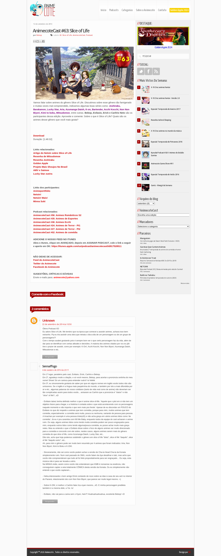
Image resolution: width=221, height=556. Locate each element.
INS (189, 552)
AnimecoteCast (79, 35)
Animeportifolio (41, 191)
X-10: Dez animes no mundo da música (166, 131)
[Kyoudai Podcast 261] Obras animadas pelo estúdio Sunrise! (161, 269)
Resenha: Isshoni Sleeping (161, 120)
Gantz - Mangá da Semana (161, 185)
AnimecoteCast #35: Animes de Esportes (55, 218)
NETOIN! (144, 266)
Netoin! (37, 194)
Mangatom (145, 238)
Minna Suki (39, 201)
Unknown (48, 320)
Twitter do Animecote (44, 263)
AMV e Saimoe (41, 170)
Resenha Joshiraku (43, 160)
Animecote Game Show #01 (162, 163)
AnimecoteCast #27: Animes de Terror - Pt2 (56, 229)
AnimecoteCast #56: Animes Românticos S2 (57, 215)
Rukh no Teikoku (147, 275)
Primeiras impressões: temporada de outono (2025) (158, 278)
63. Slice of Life (66, 35)
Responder (50, 357)
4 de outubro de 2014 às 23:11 (55, 370)
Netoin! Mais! (40, 197)
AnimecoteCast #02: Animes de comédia (55, 232)
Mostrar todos (185, 283)
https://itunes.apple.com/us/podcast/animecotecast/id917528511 (86, 246)
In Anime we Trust (148, 258)
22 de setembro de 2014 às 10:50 (56, 324)
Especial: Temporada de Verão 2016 (165, 174)
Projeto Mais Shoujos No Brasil (50, 166)
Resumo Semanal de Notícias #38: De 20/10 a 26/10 (158, 261)
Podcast (89, 35)
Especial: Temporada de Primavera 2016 (166, 141)
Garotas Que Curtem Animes (153, 246)
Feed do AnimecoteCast (46, 260)
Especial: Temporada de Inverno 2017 (165, 109)
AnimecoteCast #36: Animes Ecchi (52, 222)
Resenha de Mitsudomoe (46, 156)
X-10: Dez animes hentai (160, 87)
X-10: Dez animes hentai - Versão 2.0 (165, 98)
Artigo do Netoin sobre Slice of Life (52, 153)
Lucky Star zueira (42, 173)
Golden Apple (40, 163)
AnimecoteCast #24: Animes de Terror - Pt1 (56, 225)
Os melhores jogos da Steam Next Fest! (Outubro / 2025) (159, 241)
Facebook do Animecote (46, 267)
